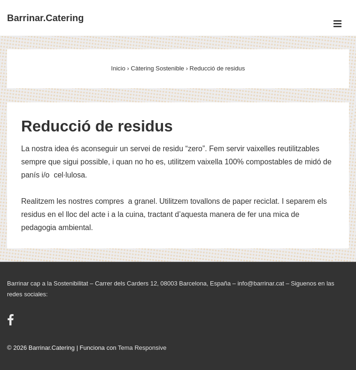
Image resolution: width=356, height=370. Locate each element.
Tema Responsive (142, 347)
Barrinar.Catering (45, 18)
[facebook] (11, 323)
